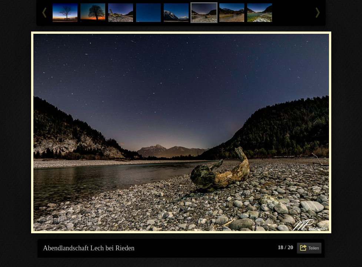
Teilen (313, 248)
